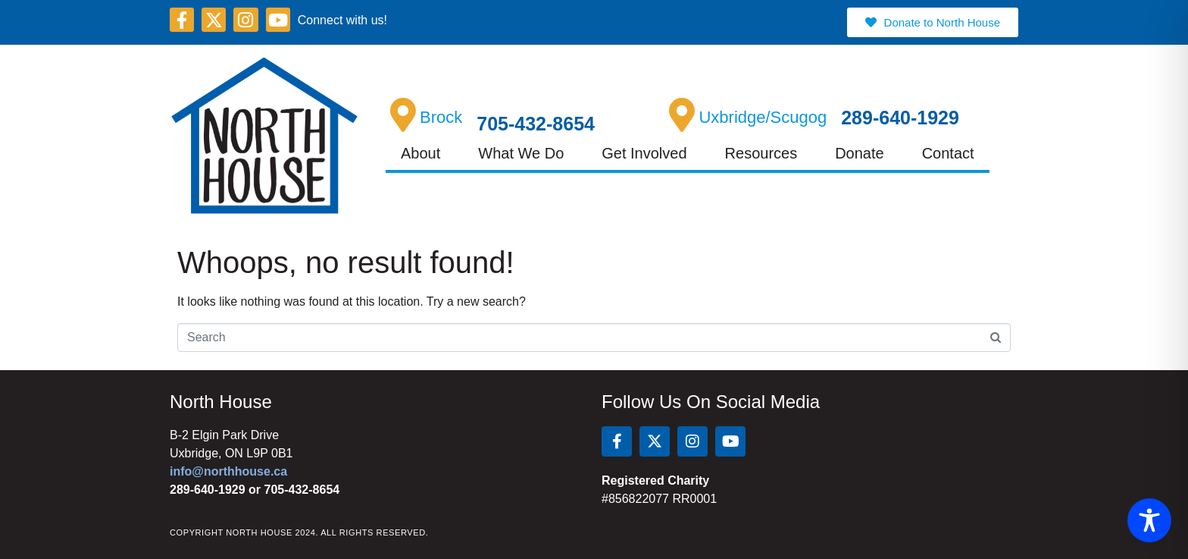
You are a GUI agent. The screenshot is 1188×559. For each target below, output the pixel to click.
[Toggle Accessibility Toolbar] (1149, 520)
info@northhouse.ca (228, 471)
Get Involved (644, 153)
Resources (761, 153)
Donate (859, 153)
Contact (948, 153)
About (420, 153)
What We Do (521, 153)
